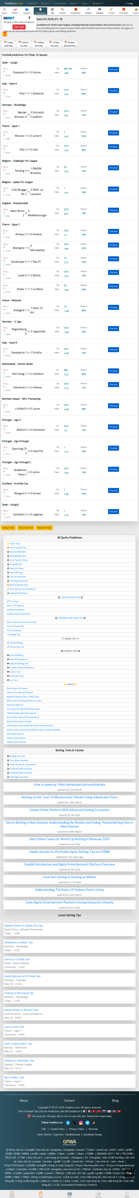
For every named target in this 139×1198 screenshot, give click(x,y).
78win (61, 1153)
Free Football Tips (28, 1111)
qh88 (129, 1149)
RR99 (116, 1169)
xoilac (67, 1180)
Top (129, 1173)
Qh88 (17, 1153)
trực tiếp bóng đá (91, 1176)
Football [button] (32, 3)
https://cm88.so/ (123, 1173)
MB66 (25, 1153)
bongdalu (69, 1149)
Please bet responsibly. (99, 1116)
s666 (113, 1149)
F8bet (17, 1176)
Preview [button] (113, 69)
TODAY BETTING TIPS (70, 597)
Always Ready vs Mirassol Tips (21, 1009)
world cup (102, 1149)
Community (60, 3)
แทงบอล (22, 1169)
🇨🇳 (99, 1111)
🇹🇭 (114, 1111)
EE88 (9, 1153)
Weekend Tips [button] (44, 528)
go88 (58, 1161)
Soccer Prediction (49, 1111)
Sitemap (93, 1128)
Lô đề (67, 1161)
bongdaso (56, 1149)
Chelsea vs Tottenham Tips (19, 1060)
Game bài (78, 1161)
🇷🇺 (104, 1111)
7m (86, 1157)
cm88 (34, 1153)
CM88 (90, 1153)
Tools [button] (84, 3)
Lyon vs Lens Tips (14, 1026)
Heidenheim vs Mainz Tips (18, 942)
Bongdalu (96, 1157)
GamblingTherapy (92, 1134)
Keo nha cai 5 (35, 1157)
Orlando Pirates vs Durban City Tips (23, 925)
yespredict (29, 1173)
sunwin (80, 1149)
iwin (114, 1161)
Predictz (92, 1184)
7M (117, 1153)
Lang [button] (130, 3)
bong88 (30, 1149)
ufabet (11, 1169)
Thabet (91, 1149)
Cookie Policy (57, 1128)
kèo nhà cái (43, 1149)
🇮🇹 (84, 1111)
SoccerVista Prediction (74, 1184)
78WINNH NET (104, 1153)
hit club (82, 1173)
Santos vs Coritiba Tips (17, 959)
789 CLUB (44, 1169)
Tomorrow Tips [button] (25, 528)
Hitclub (90, 1161)
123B (56, 1184)
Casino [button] (73, 3)
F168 (22, 1157)
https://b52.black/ (14, 1165)
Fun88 (32, 1169)
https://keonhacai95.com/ (90, 1165)
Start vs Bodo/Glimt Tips (18, 1043)
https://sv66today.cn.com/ (47, 1176)
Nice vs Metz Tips (14, 1077)
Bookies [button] (97, 3)
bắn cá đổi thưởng (113, 1157)
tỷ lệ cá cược (71, 1176)
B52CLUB (10, 1157)
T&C (43, 1128)
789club (86, 1169)
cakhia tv (45, 1180)
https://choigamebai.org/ (121, 1165)
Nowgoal (77, 1157)
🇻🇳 (119, 1111)
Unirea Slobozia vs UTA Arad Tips (22, 976)
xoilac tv (57, 1180)
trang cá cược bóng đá (60, 1165)
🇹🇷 (94, 1111)
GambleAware (72, 1134)
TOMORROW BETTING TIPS (70, 618)
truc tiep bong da (90, 1180)
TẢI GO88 (127, 1153)
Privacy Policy (76, 1128)
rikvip (121, 1161)
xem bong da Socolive (57, 1157)
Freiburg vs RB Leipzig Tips (19, 993)
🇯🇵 (109, 1111)
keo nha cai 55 (72, 1169)
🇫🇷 (89, 1111)
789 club (71, 1173)
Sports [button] (45, 3)
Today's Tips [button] (8, 528)
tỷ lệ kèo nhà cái (14, 1149)
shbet (43, 1153)
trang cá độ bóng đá (27, 1180)
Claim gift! (19, 27)
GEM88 (31, 1165)
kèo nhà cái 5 (110, 1176)
